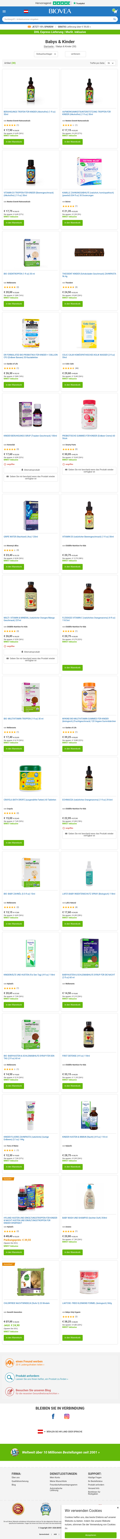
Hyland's (10, 984)
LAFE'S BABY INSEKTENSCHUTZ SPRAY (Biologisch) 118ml (88, 894)
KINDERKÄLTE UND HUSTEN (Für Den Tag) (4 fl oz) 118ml (29, 975)
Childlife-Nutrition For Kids (76, 546)
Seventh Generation (14, 1312)
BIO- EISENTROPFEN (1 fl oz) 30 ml (19, 274)
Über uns (16, 1477)
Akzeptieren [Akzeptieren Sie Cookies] (90, 1535)
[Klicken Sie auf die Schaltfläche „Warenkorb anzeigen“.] (115, 11)
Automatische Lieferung (56, 1489)
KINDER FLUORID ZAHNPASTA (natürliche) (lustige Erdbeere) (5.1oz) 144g (26, 1138)
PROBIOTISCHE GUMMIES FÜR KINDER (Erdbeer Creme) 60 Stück (88, 437)
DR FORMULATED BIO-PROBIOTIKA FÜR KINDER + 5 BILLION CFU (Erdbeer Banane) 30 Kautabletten (31, 356)
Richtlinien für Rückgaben (94, 1493)
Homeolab (11, 445)
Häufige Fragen (95, 1477)
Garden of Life (12, 364)
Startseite (49, 46)
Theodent (69, 283)
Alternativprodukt (31, 470)
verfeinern (75, 54)
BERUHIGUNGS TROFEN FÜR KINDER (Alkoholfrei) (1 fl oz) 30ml (29, 113)
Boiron (68, 202)
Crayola (10, 809)
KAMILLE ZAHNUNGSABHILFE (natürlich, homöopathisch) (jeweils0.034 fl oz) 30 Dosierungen (88, 194)
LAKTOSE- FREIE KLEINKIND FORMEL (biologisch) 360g (87, 1303)
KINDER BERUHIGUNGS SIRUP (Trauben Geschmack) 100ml (30, 436)
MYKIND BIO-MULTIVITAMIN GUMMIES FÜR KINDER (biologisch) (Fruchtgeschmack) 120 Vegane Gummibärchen (89, 720)
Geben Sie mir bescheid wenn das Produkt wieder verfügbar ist (30, 477)
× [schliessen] (118, 1507)
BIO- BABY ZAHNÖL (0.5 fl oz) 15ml (19, 894)
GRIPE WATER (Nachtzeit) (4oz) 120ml (21, 537)
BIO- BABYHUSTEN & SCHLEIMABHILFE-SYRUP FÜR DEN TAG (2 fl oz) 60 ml (29, 1057)
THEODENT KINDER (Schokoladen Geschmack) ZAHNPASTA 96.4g (89, 275)
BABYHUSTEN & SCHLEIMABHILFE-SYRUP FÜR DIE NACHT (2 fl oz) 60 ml (88, 976)
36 (110, 63)
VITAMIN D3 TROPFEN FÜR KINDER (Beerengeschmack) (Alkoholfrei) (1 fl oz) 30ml (29, 194)
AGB (55, 1534)
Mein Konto (55, 1477)
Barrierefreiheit (44, 1534)
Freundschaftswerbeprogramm (59, 1485)
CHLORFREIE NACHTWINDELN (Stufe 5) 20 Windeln (27, 1303)
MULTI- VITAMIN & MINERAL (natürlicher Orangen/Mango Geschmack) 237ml (29, 619)
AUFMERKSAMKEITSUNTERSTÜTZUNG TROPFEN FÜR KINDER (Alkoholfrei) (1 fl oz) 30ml (86, 113)
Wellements (11, 283)
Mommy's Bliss (12, 546)
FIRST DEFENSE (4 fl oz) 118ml (76, 1056)
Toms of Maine (12, 1146)
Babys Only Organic (73, 1312)
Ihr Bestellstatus (95, 1481)
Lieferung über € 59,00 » (74, 26)
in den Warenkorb (14, 142)
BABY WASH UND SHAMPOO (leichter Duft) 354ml (84, 1218)
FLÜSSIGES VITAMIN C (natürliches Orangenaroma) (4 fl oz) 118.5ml (88, 619)
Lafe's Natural (71, 903)
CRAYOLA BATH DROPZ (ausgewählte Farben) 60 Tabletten (30, 800)
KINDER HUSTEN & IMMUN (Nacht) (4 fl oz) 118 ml (85, 1137)
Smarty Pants (71, 445)
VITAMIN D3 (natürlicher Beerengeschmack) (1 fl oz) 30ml (88, 537)
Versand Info (93, 1488)
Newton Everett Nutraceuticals (18, 121)
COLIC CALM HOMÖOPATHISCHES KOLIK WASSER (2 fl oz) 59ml (88, 356)
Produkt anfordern (96, 1485)
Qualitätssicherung (20, 1481)
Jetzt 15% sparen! (41, 26)
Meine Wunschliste (58, 1481)
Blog (14, 1485)
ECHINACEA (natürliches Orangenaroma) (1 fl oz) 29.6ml (87, 800)
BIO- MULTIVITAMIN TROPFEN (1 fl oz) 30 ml (23, 719)
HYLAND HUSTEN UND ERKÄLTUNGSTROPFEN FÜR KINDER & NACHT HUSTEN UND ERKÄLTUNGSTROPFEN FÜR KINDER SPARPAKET (30, 1220)
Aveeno (68, 1227)
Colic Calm (70, 364)
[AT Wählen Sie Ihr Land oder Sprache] (26, 11)
